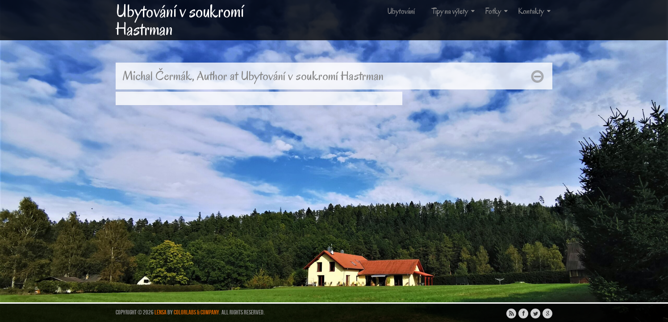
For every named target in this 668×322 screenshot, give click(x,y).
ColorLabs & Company (196, 312)
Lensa (160, 312)
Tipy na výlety (454, 11)
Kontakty (535, 11)
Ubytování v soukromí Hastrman (180, 20)
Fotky (497, 11)
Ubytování (401, 11)
